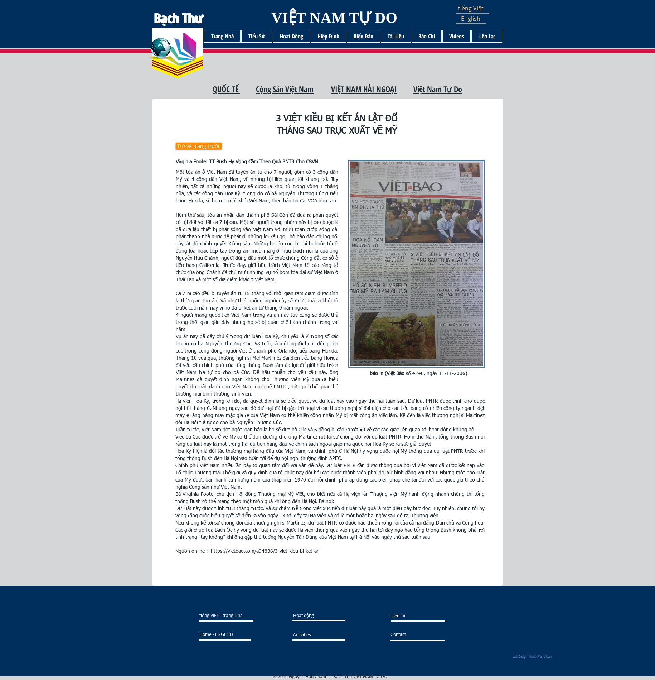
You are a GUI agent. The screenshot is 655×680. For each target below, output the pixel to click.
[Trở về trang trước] (199, 146)
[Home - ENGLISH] (224, 634)
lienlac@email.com (541, 657)
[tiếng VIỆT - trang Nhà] (231, 615)
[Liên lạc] (418, 615)
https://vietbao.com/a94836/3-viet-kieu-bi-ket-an (265, 551)
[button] (476, 8)
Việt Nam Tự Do (437, 88)
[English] (475, 18)
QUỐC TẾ (226, 88)
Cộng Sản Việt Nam (285, 88)
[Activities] (306, 634)
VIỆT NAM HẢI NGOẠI (364, 88)
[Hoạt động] (319, 615)
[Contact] (409, 634)
